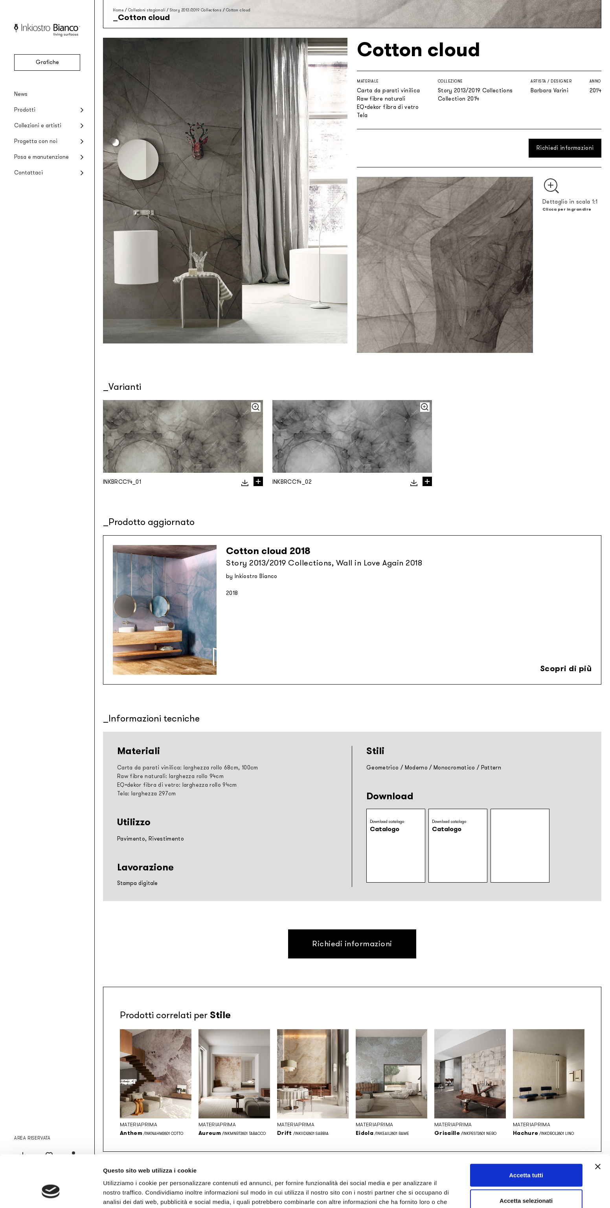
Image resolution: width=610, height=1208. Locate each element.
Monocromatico (454, 767)
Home (118, 10)
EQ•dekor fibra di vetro (388, 107)
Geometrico (382, 767)
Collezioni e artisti (37, 125)
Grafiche (47, 62)
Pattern (491, 767)
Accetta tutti (526, 1130)
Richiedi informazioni (565, 148)
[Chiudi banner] (598, 1122)
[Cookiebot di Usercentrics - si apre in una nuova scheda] (51, 1193)
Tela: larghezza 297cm (146, 793)
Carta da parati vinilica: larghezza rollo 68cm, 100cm (187, 767)
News (21, 94)
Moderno (416, 767)
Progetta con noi (35, 141)
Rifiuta (526, 1182)
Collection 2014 (458, 99)
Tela (362, 115)
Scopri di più (566, 668)
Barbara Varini (549, 90)
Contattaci (28, 172)
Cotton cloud (238, 10)
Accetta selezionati (526, 1156)
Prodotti (24, 110)
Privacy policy (255, 1167)
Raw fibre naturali (381, 99)
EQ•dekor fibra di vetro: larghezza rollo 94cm (177, 785)
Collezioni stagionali (146, 10)
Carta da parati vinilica (388, 90)
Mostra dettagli (413, 1192)
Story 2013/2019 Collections (196, 10)
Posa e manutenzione (41, 157)
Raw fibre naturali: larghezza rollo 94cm (170, 776)
